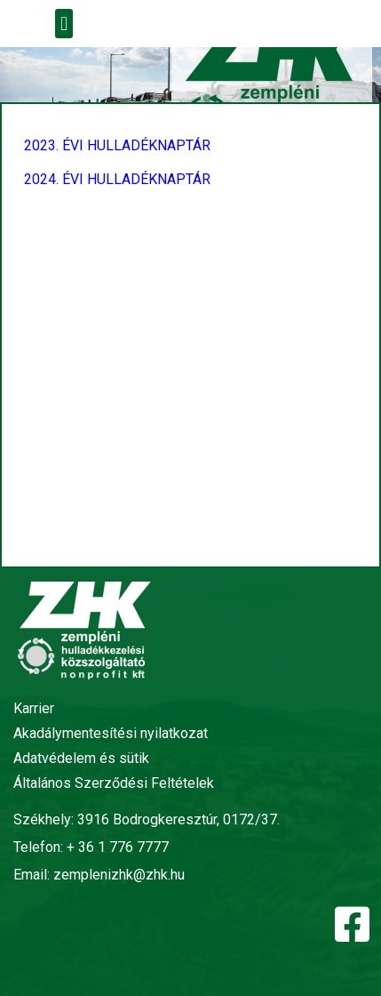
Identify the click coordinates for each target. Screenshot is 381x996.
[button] (63, 23)
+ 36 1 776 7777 (118, 847)
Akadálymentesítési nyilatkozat (110, 733)
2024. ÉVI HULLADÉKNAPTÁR (117, 179)
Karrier (33, 708)
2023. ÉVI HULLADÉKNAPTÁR (117, 145)
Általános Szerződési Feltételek (113, 783)
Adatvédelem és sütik (81, 758)
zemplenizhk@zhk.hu (119, 874)
